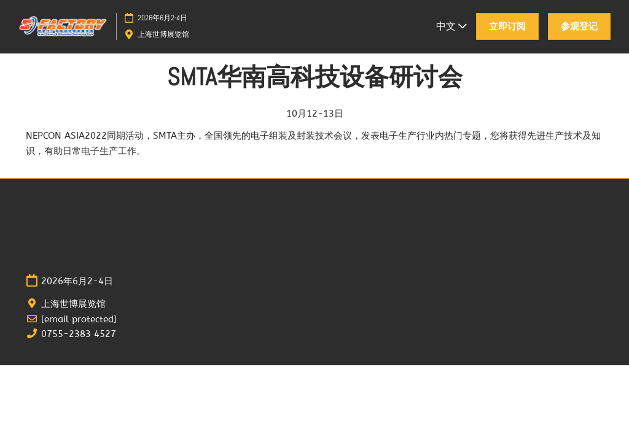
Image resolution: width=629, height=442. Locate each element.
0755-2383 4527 (78, 333)
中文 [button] (451, 26)
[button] (507, 26)
